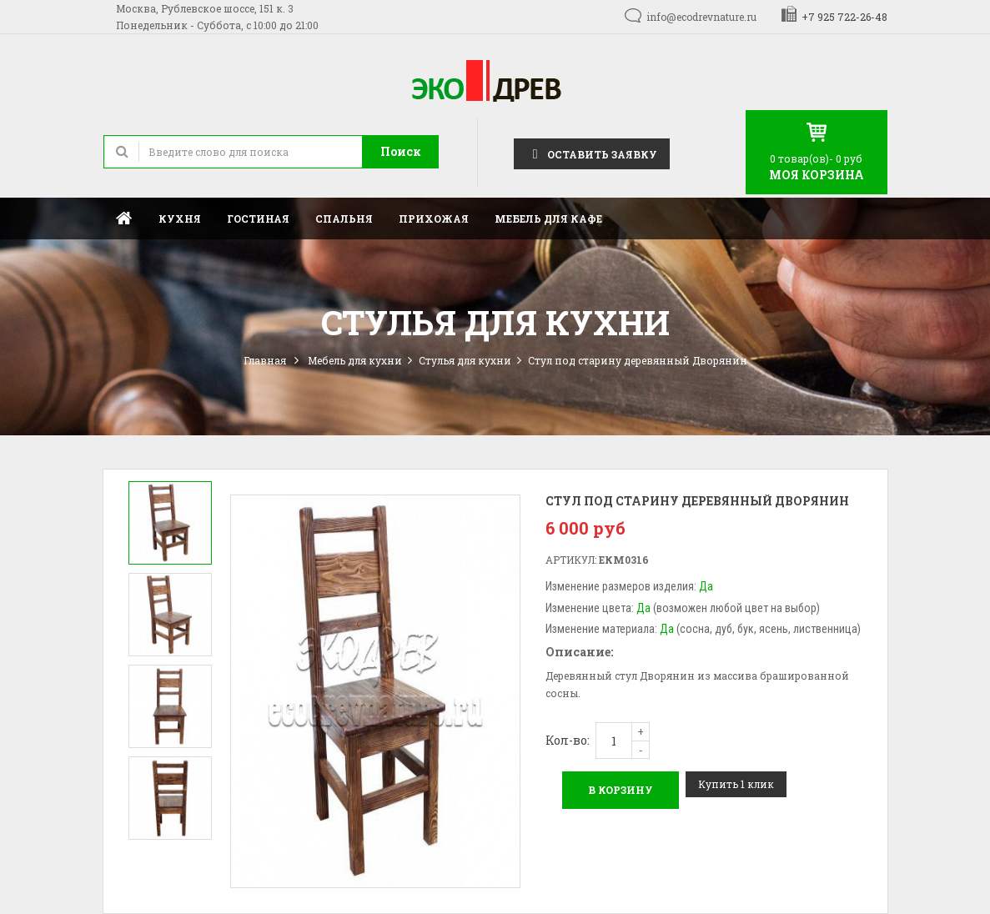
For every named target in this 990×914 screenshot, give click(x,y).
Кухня (179, 218)
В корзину (620, 789)
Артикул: (570, 559)
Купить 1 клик (736, 784)
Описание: (579, 652)
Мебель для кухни (355, 360)
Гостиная (258, 218)
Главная (124, 218)
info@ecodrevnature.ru (701, 16)
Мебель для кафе (548, 218)
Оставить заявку (591, 153)
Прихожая (434, 218)
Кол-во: (567, 740)
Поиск (400, 151)
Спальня (344, 218)
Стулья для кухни (465, 360)
